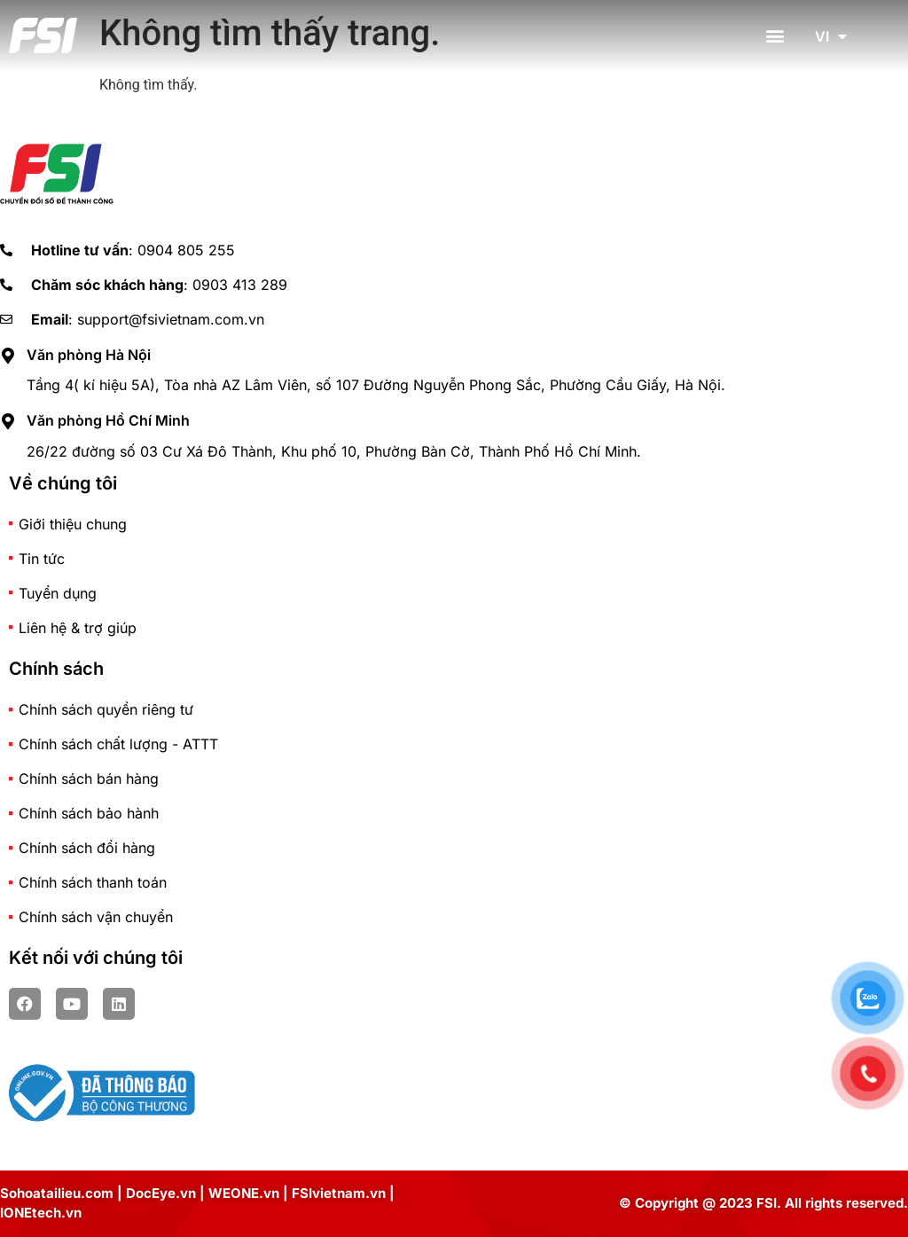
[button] (775, 36)
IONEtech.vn (41, 1212)
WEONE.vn (243, 1193)
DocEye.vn (161, 1193)
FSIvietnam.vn (339, 1193)
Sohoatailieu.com (57, 1193)
